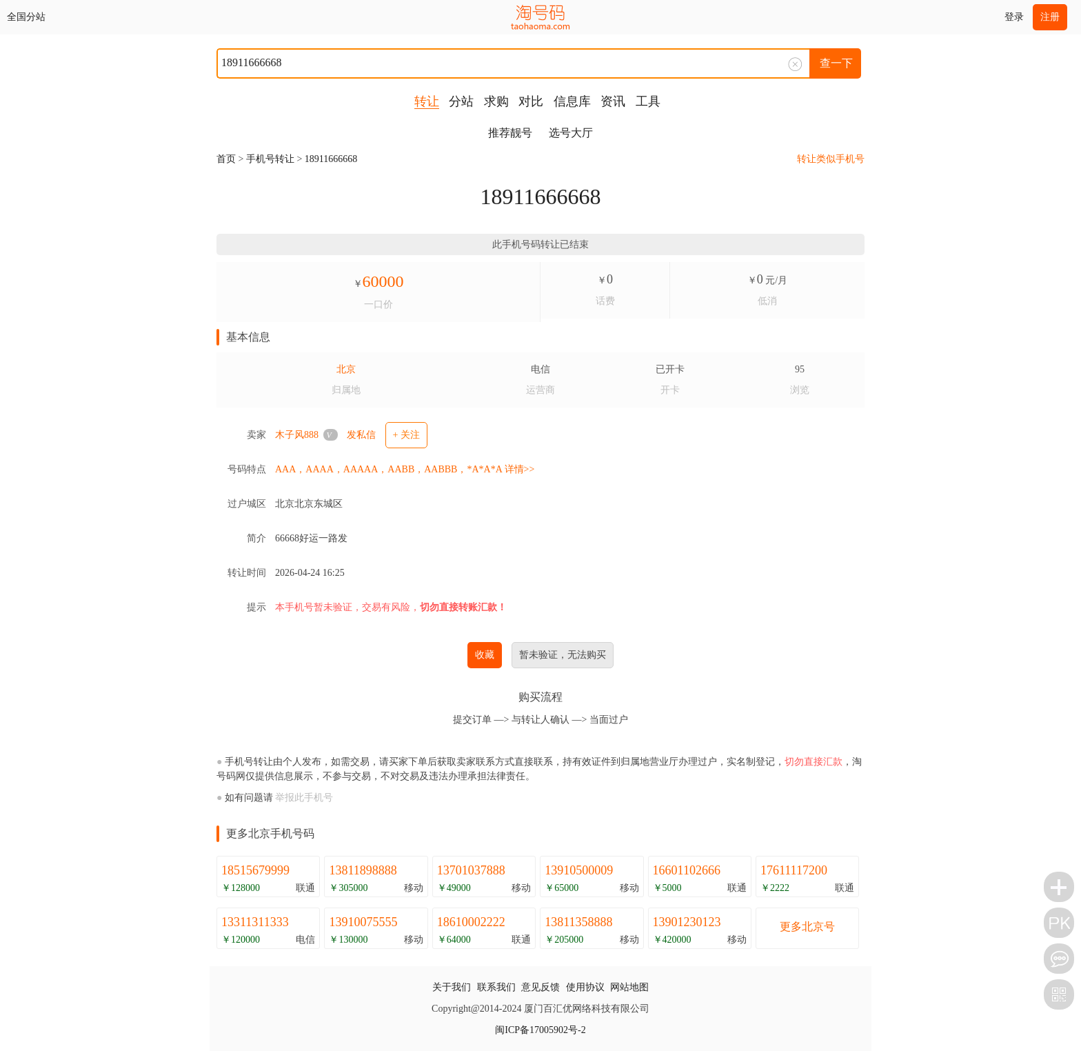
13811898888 (362, 870)
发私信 (361, 435)
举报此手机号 (304, 797)
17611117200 (793, 870)
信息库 (572, 101)
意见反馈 (540, 987)
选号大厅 (571, 133)
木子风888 (297, 435)
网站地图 (629, 987)
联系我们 (496, 987)
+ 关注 (406, 435)
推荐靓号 (510, 133)
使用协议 (585, 987)
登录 (1014, 17)
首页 (226, 159)
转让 (426, 101)
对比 (530, 101)
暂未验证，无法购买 (562, 655)
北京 (346, 369)
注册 (1050, 17)
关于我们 (451, 987)
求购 (496, 101)
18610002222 (471, 922)
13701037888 (471, 870)
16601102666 (686, 870)
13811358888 (578, 922)
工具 (648, 101)
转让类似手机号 (831, 159)
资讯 (612, 101)
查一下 (836, 63)
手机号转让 (270, 159)
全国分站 (26, 17)
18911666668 (331, 159)
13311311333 (255, 922)
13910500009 (579, 870)
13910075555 (363, 922)
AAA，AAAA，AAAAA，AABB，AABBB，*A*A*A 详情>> (404, 469)
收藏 (484, 655)
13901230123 (687, 922)
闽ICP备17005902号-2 (540, 1030)
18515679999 (255, 870)
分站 (461, 101)
